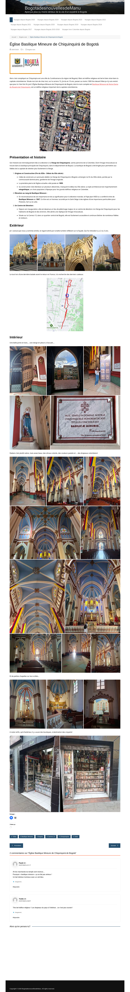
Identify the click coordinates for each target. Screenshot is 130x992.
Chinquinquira (64, 836)
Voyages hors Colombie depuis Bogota (76, 29)
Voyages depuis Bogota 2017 (21, 29)
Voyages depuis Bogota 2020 (44, 24)
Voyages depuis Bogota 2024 (47, 20)
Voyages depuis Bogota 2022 (95, 20)
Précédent (16, 845)
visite (76, 836)
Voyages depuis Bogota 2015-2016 (47, 29)
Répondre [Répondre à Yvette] (16, 917)
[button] (23, 252)
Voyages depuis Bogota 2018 (91, 24)
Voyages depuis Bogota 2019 (67, 24)
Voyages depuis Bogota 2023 (71, 20)
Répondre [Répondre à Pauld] (16, 887)
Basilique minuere (27, 836)
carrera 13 (51, 836)
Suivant (114, 845)
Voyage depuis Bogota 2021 (21, 24)
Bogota (40, 836)
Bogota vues (31, 49)
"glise (14, 836)
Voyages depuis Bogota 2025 (24, 20)
